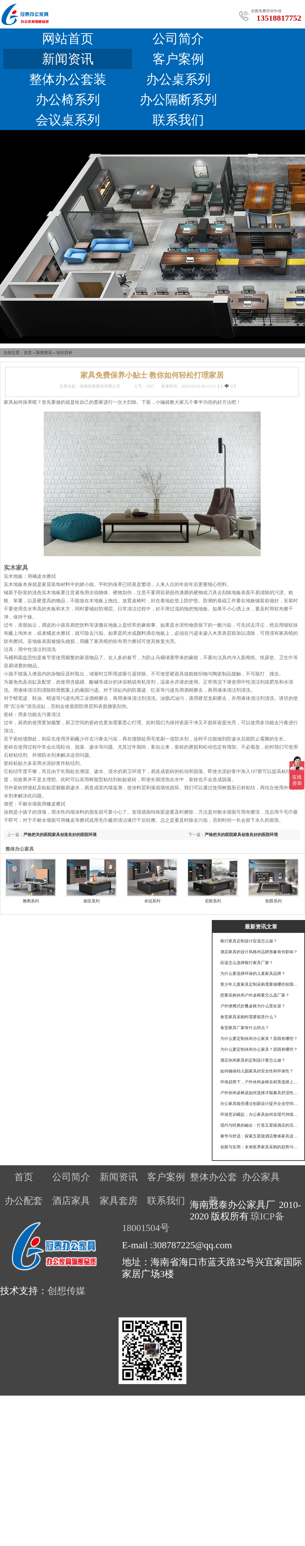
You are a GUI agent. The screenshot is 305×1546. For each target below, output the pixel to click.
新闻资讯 (68, 59)
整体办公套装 (67, 79)
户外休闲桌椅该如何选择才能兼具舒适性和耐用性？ (259, 1092)
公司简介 (178, 39)
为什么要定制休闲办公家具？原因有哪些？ (259, 1038)
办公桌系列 (178, 79)
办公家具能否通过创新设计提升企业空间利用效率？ (259, 1103)
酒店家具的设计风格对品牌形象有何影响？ (259, 951)
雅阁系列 (31, 901)
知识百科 (64, 352)
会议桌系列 (68, 120)
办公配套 (24, 1200)
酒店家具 (71, 1200)
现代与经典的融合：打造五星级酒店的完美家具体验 (259, 1125)
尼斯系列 (213, 901)
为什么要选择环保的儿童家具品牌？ (252, 973)
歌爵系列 (273, 901)
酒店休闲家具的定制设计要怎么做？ (252, 1060)
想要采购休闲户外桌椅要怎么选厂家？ (254, 995)
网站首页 (68, 39)
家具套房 (119, 1200)
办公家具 (261, 1177)
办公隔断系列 (178, 99)
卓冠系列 (152, 901)
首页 (28, 352)
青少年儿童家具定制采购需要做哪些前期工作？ (259, 984)
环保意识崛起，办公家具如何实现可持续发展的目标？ (259, 1114)
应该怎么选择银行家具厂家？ (246, 962)
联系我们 (178, 120)
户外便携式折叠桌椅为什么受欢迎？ (252, 1006)
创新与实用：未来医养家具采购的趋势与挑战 (259, 1147)
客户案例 (178, 59)
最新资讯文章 (261, 926)
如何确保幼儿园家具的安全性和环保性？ (256, 1071)
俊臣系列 (91, 901)
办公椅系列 (68, 99)
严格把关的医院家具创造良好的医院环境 (241, 834)
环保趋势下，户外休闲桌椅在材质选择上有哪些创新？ (259, 1082)
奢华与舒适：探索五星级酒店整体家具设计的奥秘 (259, 1136)
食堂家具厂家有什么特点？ (244, 1027)
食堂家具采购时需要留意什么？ (248, 1017)
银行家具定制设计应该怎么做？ (248, 941)
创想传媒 (66, 1291)
